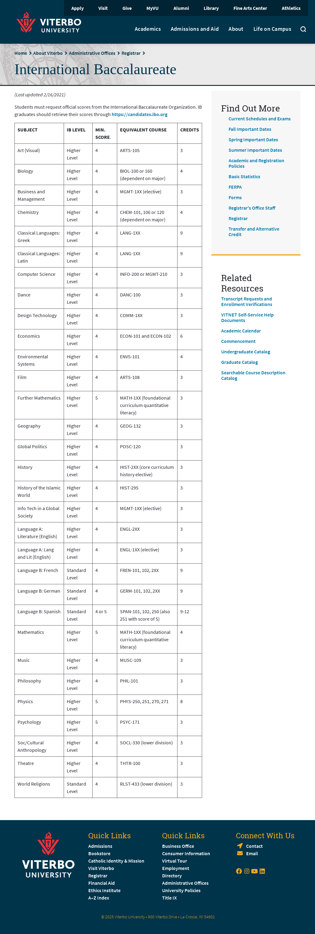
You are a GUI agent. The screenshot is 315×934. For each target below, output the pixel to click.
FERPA (235, 187)
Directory (172, 875)
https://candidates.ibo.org (139, 114)
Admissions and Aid (195, 29)
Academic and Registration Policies (256, 163)
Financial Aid (101, 883)
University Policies (181, 890)
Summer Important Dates (255, 150)
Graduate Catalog (239, 362)
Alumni (181, 8)
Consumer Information (186, 853)
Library (211, 8)
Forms (235, 197)
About (236, 29)
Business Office (178, 846)
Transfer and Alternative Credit (254, 231)
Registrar (131, 53)
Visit (103, 8)
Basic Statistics (244, 176)
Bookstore (99, 853)
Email (252, 853)
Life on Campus (272, 29)
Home (20, 53)
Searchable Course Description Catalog (253, 375)
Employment (175, 868)
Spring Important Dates (253, 139)
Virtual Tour (174, 861)
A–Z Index (98, 898)
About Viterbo (48, 53)
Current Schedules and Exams (260, 118)
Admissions (100, 846)
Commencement (238, 341)
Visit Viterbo (101, 868)
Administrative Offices (92, 53)
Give (127, 8)
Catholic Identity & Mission (116, 861)
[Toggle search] (303, 30)
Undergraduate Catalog (245, 351)
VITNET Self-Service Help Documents (247, 317)
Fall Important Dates (250, 129)
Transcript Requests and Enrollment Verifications (246, 301)
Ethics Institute (104, 890)
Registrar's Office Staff (252, 208)
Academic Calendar (241, 331)
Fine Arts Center (250, 8)
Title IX (169, 898)
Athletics (291, 8)
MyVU (152, 8)
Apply (77, 8)
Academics (148, 29)
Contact (254, 846)
